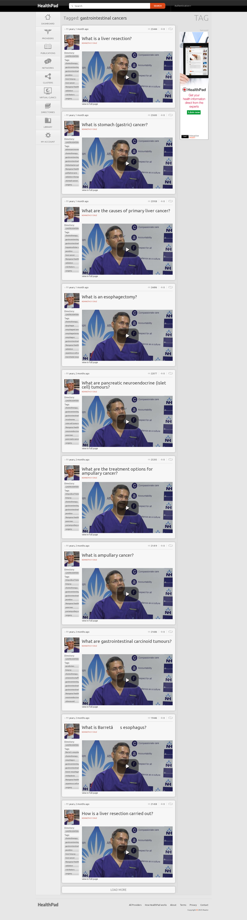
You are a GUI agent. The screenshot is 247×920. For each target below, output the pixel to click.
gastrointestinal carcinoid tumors (72, 689)
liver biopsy (70, 79)
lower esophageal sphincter (72, 772)
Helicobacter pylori (72, 165)
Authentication (183, 6)
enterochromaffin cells (72, 678)
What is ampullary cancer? (108, 555)
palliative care (71, 173)
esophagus (70, 337)
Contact (204, 905)
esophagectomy (72, 333)
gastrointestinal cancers (72, 71)
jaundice (68, 75)
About (173, 905)
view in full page (90, 104)
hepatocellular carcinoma (72, 247)
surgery (68, 98)
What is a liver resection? (107, 38)
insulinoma (70, 419)
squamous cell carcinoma (72, 353)
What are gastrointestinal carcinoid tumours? (127, 641)
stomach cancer (71, 181)
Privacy (193, 905)
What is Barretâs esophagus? (114, 727)
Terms (183, 905)
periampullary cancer (72, 525)
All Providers (135, 905)
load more (119, 889)
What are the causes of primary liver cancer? (126, 210)
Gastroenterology (72, 56)
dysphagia (69, 325)
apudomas (69, 666)
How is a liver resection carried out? (117, 813)
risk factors (70, 95)
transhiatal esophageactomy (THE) (72, 357)
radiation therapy (72, 177)
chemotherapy (71, 63)
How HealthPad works (156, 905)
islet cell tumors (72, 423)
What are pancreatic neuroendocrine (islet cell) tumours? (124, 384)
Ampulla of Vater (72, 494)
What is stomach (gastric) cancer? (115, 124)
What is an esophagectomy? (109, 296)
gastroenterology (72, 67)
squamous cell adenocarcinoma (72, 783)
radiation (69, 91)
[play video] (128, 77)
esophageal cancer (72, 329)
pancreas (69, 435)
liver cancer (70, 83)
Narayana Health (72, 87)
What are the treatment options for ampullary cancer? (117, 471)
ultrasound (70, 701)
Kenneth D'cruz (89, 43)
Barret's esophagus (72, 752)
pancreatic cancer (72, 439)
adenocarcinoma (72, 149)
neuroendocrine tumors (72, 431)
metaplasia (70, 776)
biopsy (68, 498)
